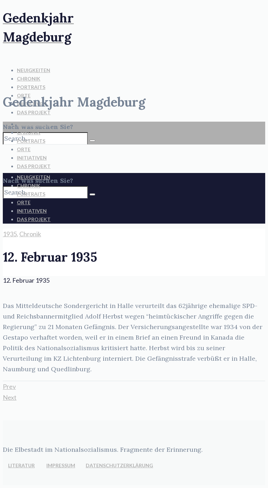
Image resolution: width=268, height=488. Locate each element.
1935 (10, 234)
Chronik (30, 234)
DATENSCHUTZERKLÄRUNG (119, 465)
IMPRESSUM (60, 465)
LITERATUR (21, 465)
